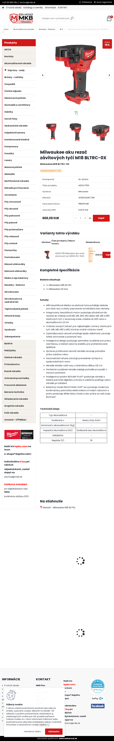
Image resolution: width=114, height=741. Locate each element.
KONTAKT (62, 7)
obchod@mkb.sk (13, 476)
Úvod (6, 29)
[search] (72, 19)
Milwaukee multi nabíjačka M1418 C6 (93, 562)
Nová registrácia (104, 2)
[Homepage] (3, 7)
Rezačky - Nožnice (47, 29)
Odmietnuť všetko (32, 731)
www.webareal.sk (68, 738)
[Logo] (20, 18)
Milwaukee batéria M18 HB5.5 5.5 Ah (57, 562)
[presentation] (42, 75)
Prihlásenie (87, 2)
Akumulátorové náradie (23, 29)
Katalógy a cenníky (33, 7)
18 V (61, 29)
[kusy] (80, 218)
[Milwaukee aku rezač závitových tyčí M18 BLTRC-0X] (76, 75)
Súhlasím (53, 731)
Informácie (50, 7)
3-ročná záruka (13, 7)
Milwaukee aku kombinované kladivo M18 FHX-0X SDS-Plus (94, 636)
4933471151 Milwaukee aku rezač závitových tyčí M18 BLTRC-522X (69, 254)
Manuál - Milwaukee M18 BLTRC (58, 507)
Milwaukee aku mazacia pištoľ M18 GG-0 (55, 636)
